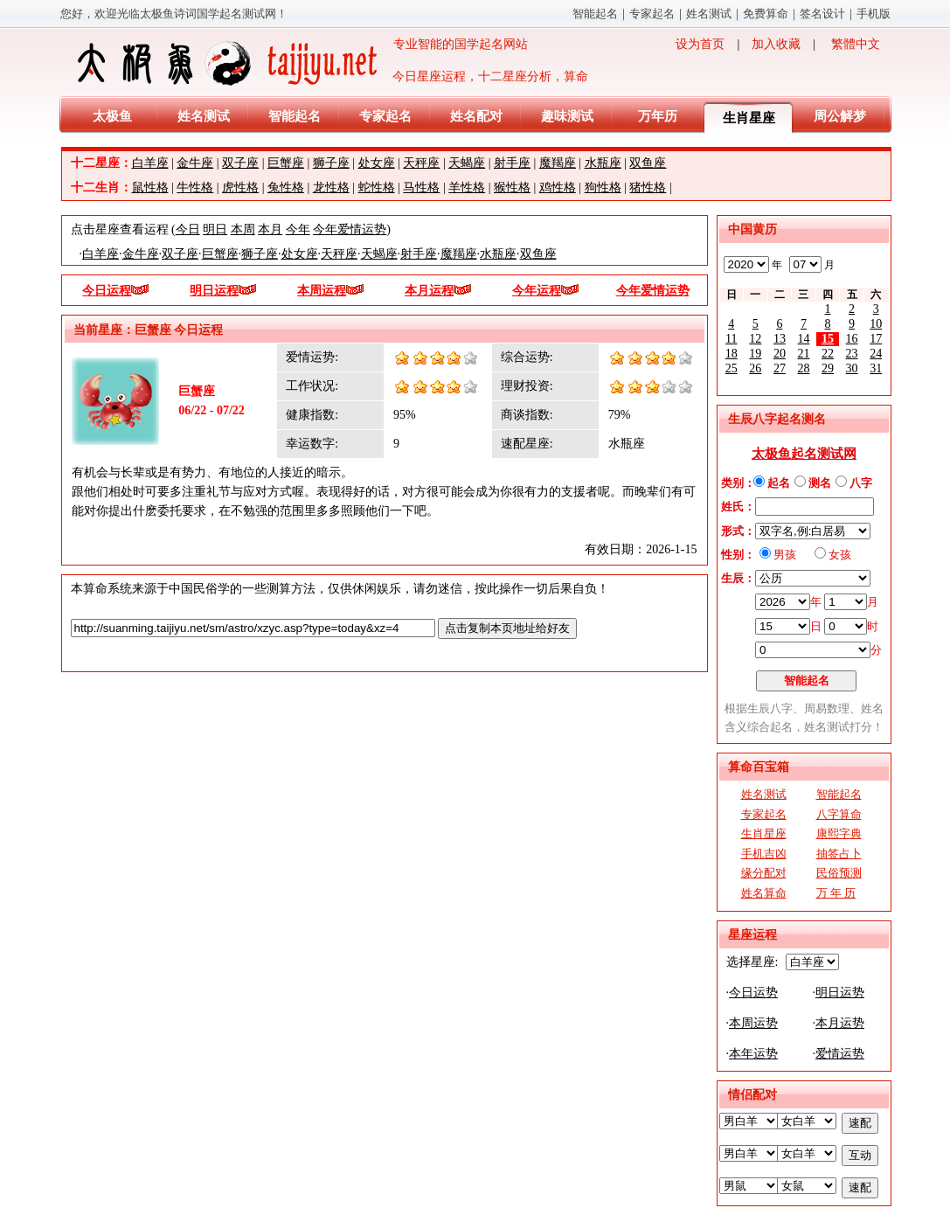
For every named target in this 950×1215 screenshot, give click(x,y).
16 (852, 338)
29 (828, 368)
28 (803, 368)
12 (755, 338)
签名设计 (822, 13)
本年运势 (753, 1053)
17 (876, 338)
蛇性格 (376, 187)
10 (876, 323)
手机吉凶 (764, 853)
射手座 (512, 163)
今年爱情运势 (349, 229)
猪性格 (647, 187)
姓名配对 (476, 116)
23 (852, 353)
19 (755, 353)
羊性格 (466, 187)
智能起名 (595, 13)
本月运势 (839, 1023)
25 (731, 368)
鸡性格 (557, 187)
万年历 (657, 116)
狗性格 (603, 187)
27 (779, 368)
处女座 (376, 163)
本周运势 (753, 1023)
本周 (243, 229)
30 (852, 368)
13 (779, 338)
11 (731, 338)
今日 (188, 229)
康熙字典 (839, 833)
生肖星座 (749, 118)
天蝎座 (466, 163)
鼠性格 (150, 187)
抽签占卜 (839, 853)
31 (876, 368)
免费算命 (765, 13)
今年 (298, 229)
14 (803, 338)
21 (803, 353)
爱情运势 (839, 1053)
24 (876, 353)
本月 (270, 229)
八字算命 (839, 814)
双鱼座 (647, 163)
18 (731, 353)
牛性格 (195, 187)
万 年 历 (836, 892)
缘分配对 (764, 872)
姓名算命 (764, 892)
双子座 (240, 163)
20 (779, 353)
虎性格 (240, 187)
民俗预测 (839, 872)
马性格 (421, 187)
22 (828, 353)
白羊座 (150, 163)
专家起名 (652, 13)
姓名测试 (709, 13)
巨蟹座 (285, 163)
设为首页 (700, 44)
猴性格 (512, 187)
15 (828, 338)
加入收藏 (776, 44)
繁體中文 (855, 44)
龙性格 (331, 187)
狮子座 (331, 163)
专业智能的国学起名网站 (301, 63)
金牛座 (195, 163)
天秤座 (421, 163)
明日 (215, 229)
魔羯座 (557, 163)
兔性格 (285, 187)
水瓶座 (603, 163)
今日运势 (753, 992)
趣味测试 (567, 116)
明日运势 (839, 992)
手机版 (873, 13)
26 (755, 368)
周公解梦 (840, 116)
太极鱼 (112, 116)
